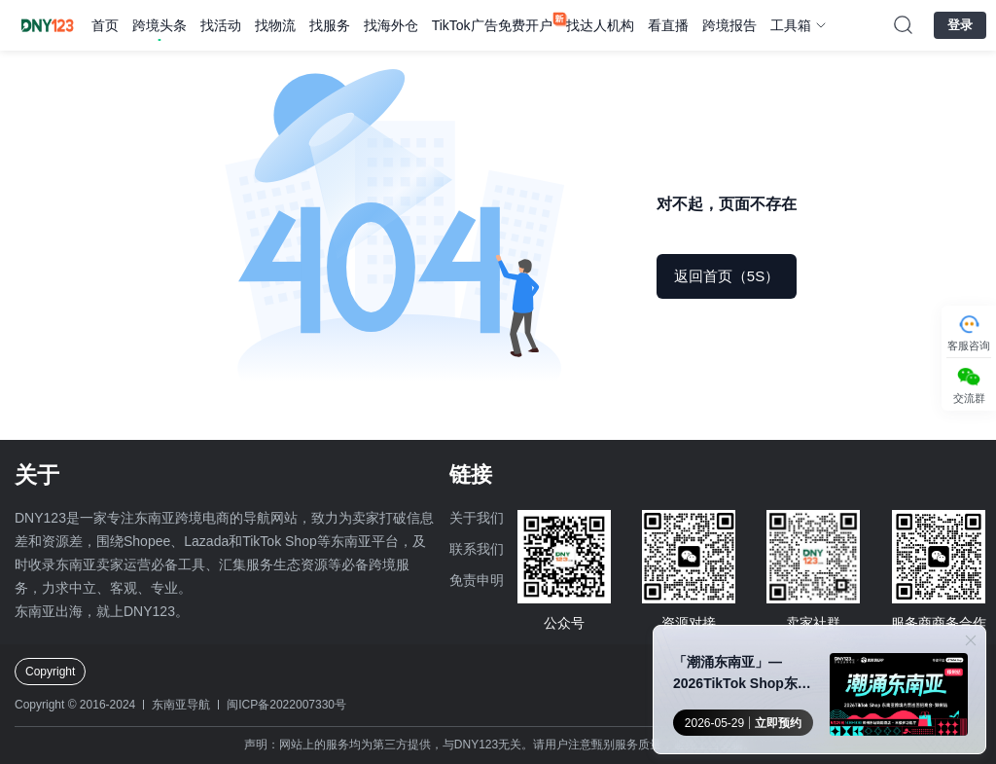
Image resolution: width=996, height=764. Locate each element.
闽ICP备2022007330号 (286, 704)
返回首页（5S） (726, 276)
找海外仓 (391, 25)
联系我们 (476, 549)
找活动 (220, 25)
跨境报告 (729, 25)
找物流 (275, 25)
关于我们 (476, 518)
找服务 (329, 25)
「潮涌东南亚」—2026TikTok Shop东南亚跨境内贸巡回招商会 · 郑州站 (745, 674)
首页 (105, 25)
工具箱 (790, 25)
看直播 (668, 25)
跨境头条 (159, 25)
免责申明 (476, 580)
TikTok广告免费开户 (492, 25)
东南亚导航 (181, 704)
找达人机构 (600, 25)
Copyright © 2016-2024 (75, 704)
